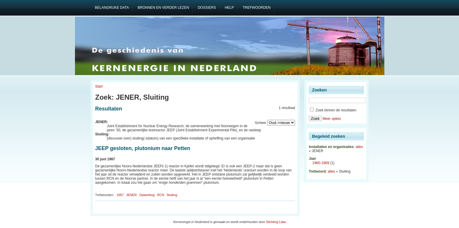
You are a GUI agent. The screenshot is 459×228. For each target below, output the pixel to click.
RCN (160, 195)
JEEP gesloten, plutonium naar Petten (142, 148)
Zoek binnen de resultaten (333, 110)
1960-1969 (320, 163)
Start (98, 86)
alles (359, 147)
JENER (131, 195)
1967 (120, 195)
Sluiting (172, 195)
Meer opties (332, 119)
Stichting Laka (276, 222)
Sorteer (260, 123)
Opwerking (147, 195)
